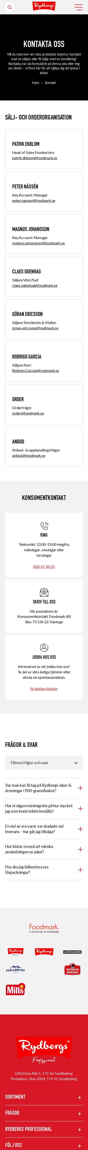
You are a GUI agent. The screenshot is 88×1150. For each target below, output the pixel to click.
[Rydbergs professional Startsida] (44, 1050)
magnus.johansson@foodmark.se (38, 243)
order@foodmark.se (28, 413)
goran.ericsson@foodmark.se (35, 328)
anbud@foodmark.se (28, 455)
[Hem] (44, 7)
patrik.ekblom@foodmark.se (34, 158)
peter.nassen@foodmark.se (33, 200)
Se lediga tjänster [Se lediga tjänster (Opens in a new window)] (43, 688)
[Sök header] (9, 7)
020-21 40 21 (44, 566)
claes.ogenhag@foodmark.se (34, 285)
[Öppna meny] (78, 7)
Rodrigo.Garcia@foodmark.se (35, 370)
